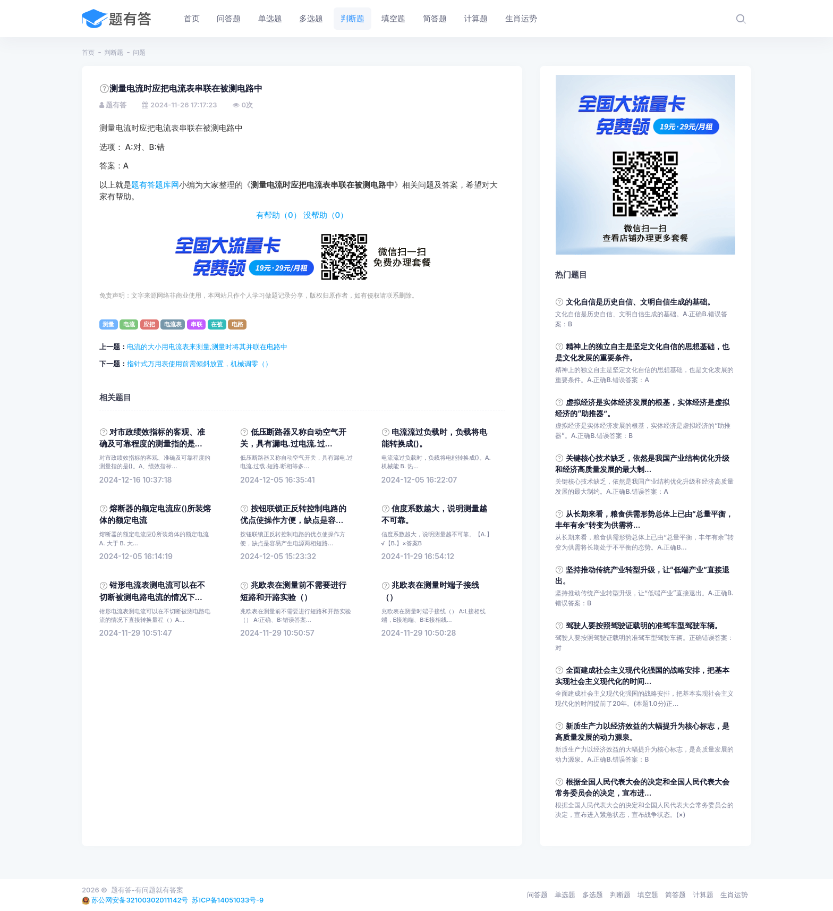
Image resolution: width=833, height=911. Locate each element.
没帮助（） (325, 215)
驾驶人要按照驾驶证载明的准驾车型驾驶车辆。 (644, 625)
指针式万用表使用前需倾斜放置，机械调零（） (199, 363)
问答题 (537, 894)
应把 (149, 324)
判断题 (113, 52)
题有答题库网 (155, 185)
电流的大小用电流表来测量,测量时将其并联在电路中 (207, 346)
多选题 (592, 894)
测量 (108, 324)
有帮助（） (278, 215)
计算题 (703, 894)
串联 (196, 324)
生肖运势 (734, 894)
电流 (129, 324)
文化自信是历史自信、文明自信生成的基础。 (640, 301)
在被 (217, 324)
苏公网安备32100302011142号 (139, 900)
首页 (88, 52)
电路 (237, 324)
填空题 (648, 894)
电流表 (173, 324)
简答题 (675, 894)
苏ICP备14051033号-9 (228, 900)
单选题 (565, 894)
